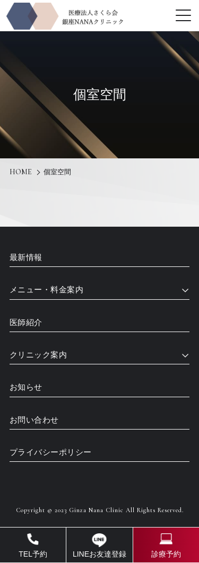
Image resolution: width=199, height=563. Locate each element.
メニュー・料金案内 (47, 289)
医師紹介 (26, 322)
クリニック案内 (38, 355)
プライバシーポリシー (51, 452)
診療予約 (166, 554)
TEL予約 (33, 554)
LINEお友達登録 (99, 554)
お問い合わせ (34, 420)
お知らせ (26, 387)
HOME (21, 171)
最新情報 (26, 257)
